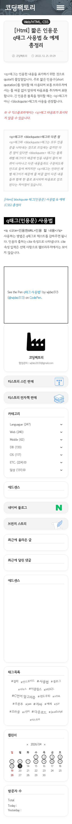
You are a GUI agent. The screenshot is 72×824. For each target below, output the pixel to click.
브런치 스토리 (17, 523)
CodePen (35, 297)
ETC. (18, 462)
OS (15, 454)
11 (60, 761)
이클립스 (36, 688)
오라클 (16, 711)
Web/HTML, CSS (36, 21)
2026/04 (36, 744)
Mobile (17, 439)
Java (29, 704)
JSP (58, 704)
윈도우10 (45, 696)
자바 (39, 704)
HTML (57, 696)
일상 (17, 470)
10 (52, 761)
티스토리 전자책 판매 (22, 397)
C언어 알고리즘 (25, 696)
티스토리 (35, 719)
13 (20, 766)
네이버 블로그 (17, 507)
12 (12, 766)
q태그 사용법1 (32, 292)
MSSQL (50, 688)
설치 (16, 681)
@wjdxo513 (16, 297)
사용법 (44, 681)
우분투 (19, 703)
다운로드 (40, 712)
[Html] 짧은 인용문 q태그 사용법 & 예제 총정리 (36, 38)
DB (16, 447)
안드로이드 (29, 681)
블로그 (57, 681)
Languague (20, 424)
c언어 (27, 711)
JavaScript (57, 711)
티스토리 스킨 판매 (20, 381)
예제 (49, 704)
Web (16, 432)
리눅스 (23, 689)
